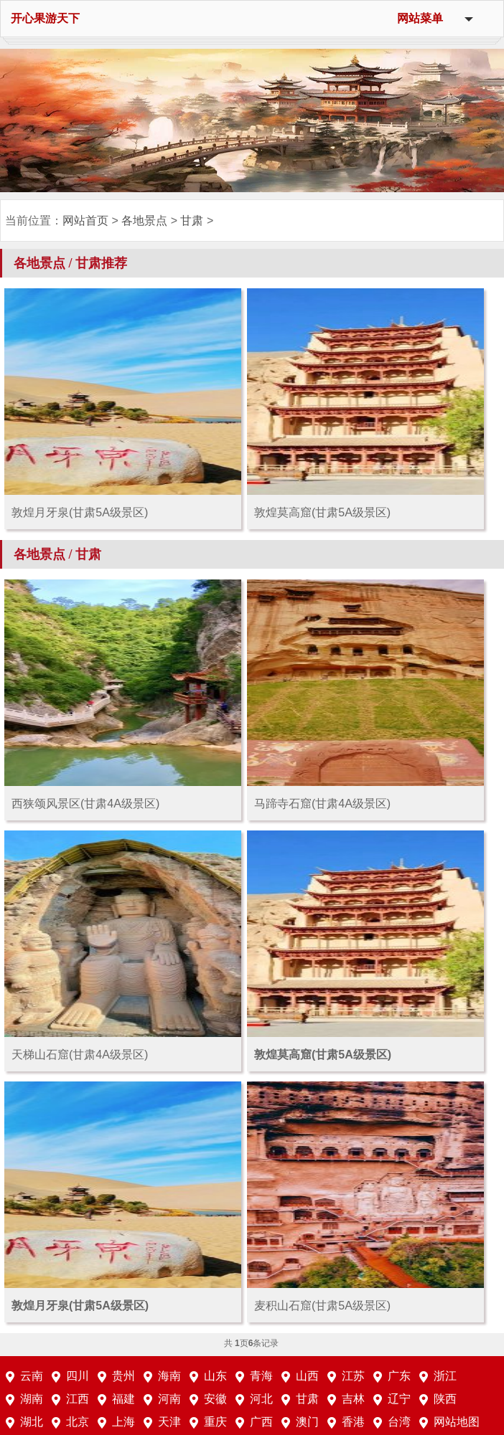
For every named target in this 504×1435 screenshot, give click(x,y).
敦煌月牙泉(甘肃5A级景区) (79, 512)
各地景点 (144, 220)
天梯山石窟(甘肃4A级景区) (79, 1054)
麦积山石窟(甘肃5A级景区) (322, 1305)
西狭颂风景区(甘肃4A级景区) (85, 803)
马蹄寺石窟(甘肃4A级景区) (322, 803)
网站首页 (85, 220)
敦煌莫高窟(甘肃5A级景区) (322, 512)
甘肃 (191, 220)
